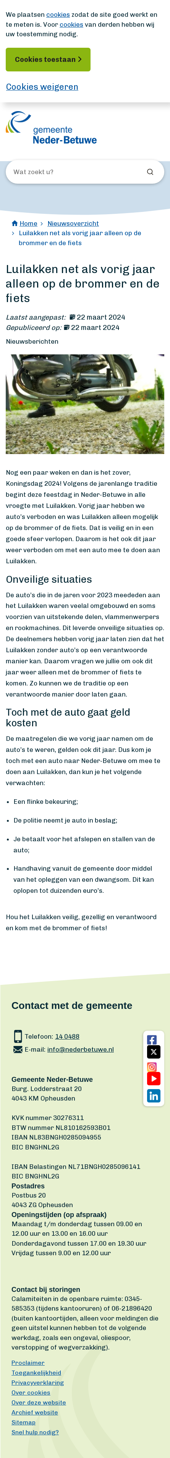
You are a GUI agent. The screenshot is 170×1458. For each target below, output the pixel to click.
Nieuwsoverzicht (73, 223)
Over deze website (38, 1402)
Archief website (34, 1412)
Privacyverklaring (37, 1382)
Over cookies (30, 1392)
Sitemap (23, 1422)
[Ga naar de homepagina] (51, 127)
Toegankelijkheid (36, 1372)
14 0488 (67, 1036)
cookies (58, 14)
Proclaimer (28, 1362)
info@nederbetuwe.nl (80, 1049)
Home (28, 223)
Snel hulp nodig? (35, 1432)
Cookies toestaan (45, 59)
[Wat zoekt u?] (55, 172)
